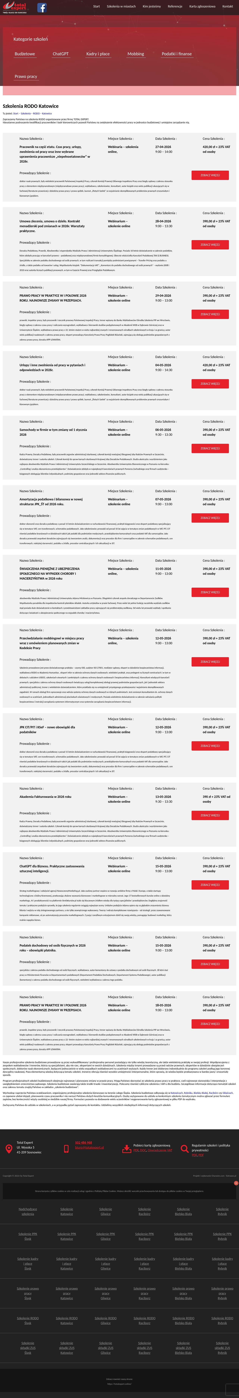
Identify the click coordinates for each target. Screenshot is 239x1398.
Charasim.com (218, 1176)
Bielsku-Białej (201, 1093)
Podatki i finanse (177, 53)
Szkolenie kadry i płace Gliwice (105, 1264)
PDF (136, 1150)
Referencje (175, 6)
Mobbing (136, 53)
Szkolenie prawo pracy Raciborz (145, 1293)
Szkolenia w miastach (121, 6)
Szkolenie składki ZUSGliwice (105, 1348)
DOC (143, 1150)
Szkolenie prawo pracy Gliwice (106, 1293)
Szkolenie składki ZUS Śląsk (27, 1348)
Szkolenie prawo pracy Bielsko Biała (183, 1293)
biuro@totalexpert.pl (89, 1147)
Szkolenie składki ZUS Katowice (66, 1348)
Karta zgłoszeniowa (202, 6)
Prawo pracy (26, 76)
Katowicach (177, 1093)
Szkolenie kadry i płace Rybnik (222, 1264)
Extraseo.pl (231, 1176)
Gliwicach (228, 1093)
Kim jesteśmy (152, 6)
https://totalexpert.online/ (119, 1384)
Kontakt (228, 6)
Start (96, 6)
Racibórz (213, 1093)
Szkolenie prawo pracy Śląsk (28, 1293)
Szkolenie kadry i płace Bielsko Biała (183, 1264)
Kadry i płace (98, 53)
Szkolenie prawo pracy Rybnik (222, 1293)
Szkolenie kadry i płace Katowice (66, 1264)
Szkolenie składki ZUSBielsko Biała (183, 1348)
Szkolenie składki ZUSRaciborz (144, 1348)
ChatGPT (61, 53)
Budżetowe (25, 53)
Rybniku (188, 1093)
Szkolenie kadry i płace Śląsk (27, 1264)
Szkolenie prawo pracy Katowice (67, 1293)
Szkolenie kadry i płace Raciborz (144, 1264)
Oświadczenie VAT (160, 1150)
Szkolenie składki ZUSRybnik (222, 1348)
